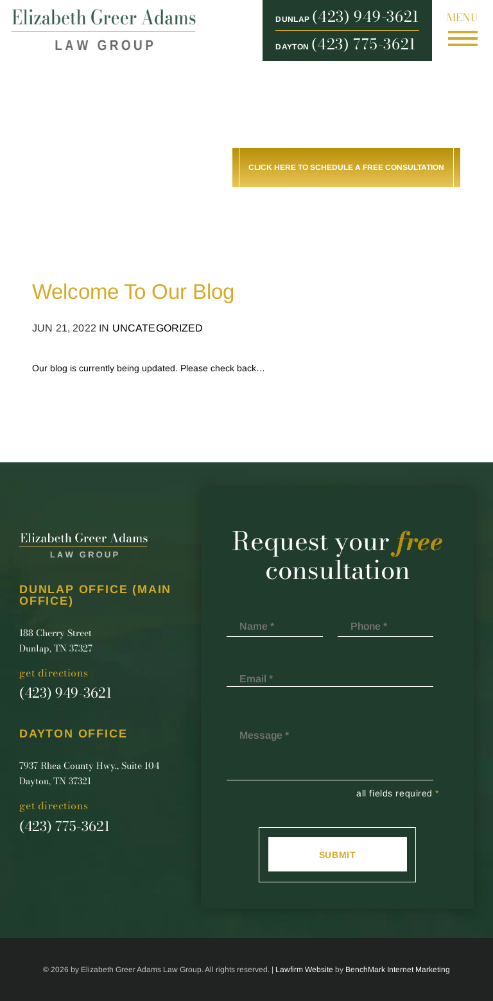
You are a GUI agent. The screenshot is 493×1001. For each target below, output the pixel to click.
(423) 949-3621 (365, 16)
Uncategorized (157, 328)
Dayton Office (73, 734)
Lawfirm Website (304, 969)
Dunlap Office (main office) (95, 595)
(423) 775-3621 (363, 44)
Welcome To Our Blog (133, 291)
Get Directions (54, 673)
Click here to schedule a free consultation (346, 167)
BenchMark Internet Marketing (397, 969)
